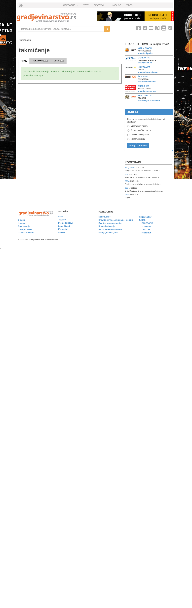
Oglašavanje (24, 226)
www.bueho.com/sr (147, 91)
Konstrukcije (105, 217)
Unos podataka (25, 229)
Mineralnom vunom (139, 126)
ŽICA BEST (143, 77)
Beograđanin (130, 168)
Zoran (127, 195)
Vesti (60, 217)
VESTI (86, 5)
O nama (21, 220)
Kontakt (22, 223)
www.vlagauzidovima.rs (149, 100)
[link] (55, 17)
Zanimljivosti (64, 226)
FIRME (24, 61)
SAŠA (127, 181)
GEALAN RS (144, 58)
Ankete (61, 232)
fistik (127, 174)
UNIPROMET (144, 67)
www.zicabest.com (146, 82)
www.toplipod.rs (145, 53)
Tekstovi (62, 220)
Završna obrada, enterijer (110, 223)
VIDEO (129, 5)
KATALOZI (116, 5)
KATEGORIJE (71, 6)
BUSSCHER (143, 86)
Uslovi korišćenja (26, 232)
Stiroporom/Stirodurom (141, 130)
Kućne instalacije (107, 226)
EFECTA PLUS (145, 95)
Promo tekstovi (65, 223)
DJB (127, 188)
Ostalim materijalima (140, 134)
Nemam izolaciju (138, 139)
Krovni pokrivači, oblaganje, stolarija (116, 220)
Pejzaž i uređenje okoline (110, 229)
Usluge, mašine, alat (108, 232)
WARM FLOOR (145, 48)
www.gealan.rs (145, 63)
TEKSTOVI (101, 6)
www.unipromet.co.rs (148, 72)
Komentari (133, 162)
